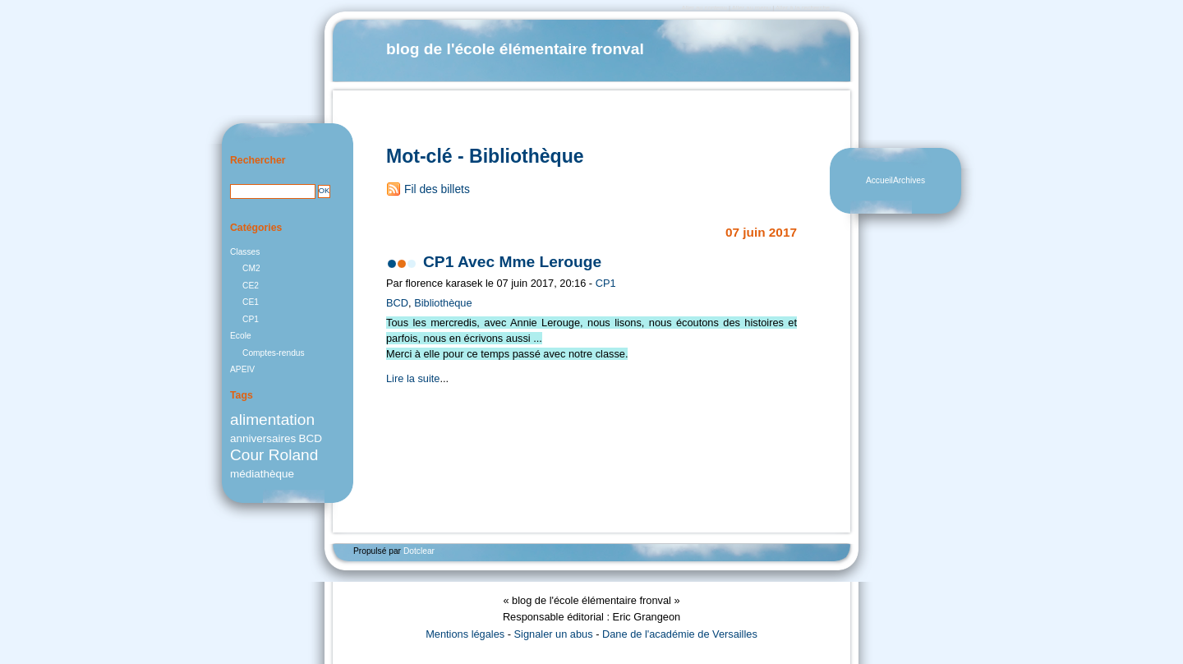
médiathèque (262, 474)
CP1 (606, 283)
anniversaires (263, 438)
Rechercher (258, 160)
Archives (909, 180)
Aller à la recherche (803, 8)
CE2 (250, 285)
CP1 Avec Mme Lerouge (512, 261)
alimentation (272, 419)
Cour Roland (274, 454)
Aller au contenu (703, 8)
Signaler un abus (553, 634)
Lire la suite (413, 378)
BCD (397, 303)
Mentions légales (465, 634)
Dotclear (419, 551)
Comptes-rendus (273, 352)
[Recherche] (272, 191)
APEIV (242, 369)
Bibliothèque (443, 303)
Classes (245, 251)
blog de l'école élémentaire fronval (515, 49)
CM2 (251, 268)
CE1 (250, 302)
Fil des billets (437, 189)
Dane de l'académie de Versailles (679, 634)
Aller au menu (751, 8)
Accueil (879, 180)
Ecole (240, 335)
